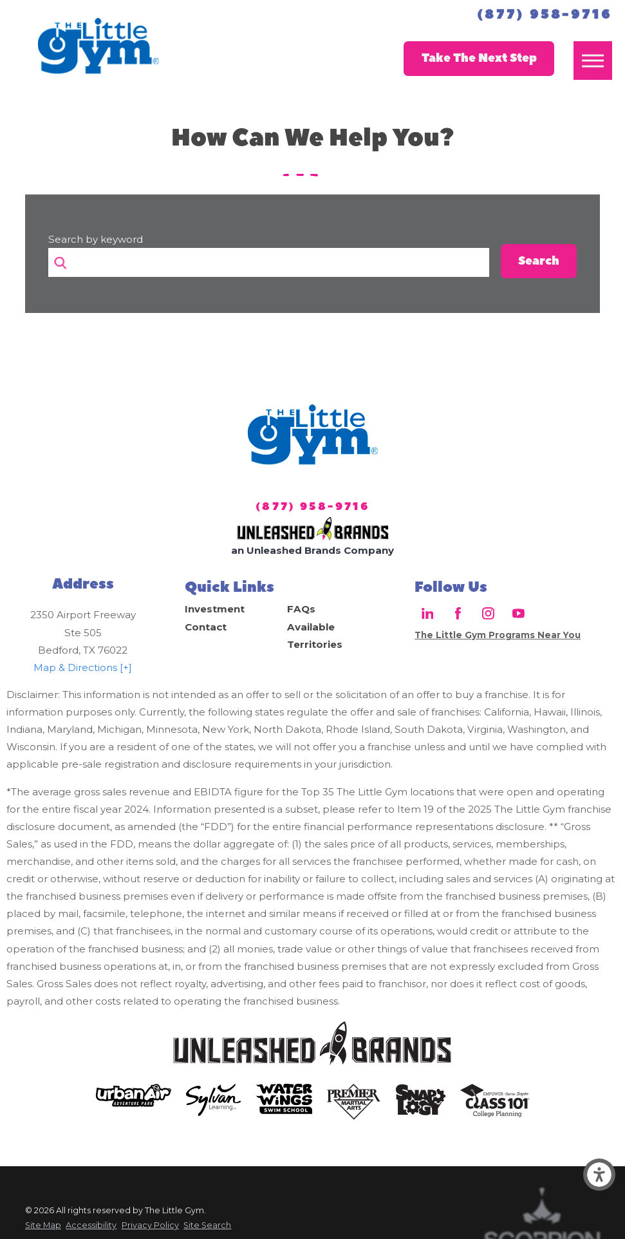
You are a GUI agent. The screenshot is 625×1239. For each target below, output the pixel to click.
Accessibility (91, 1225)
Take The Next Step (479, 58)
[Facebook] (458, 613)
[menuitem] (236, 609)
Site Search (207, 1225)
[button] (599, 1175)
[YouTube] (518, 613)
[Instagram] (488, 613)
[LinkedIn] (427, 613)
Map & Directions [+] (82, 667)
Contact (206, 627)
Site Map (43, 1225)
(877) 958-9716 (544, 14)
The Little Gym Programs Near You (498, 635)
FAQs (301, 609)
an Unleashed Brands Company (312, 550)
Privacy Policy (150, 1225)
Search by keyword (95, 239)
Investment (215, 609)
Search (538, 261)
